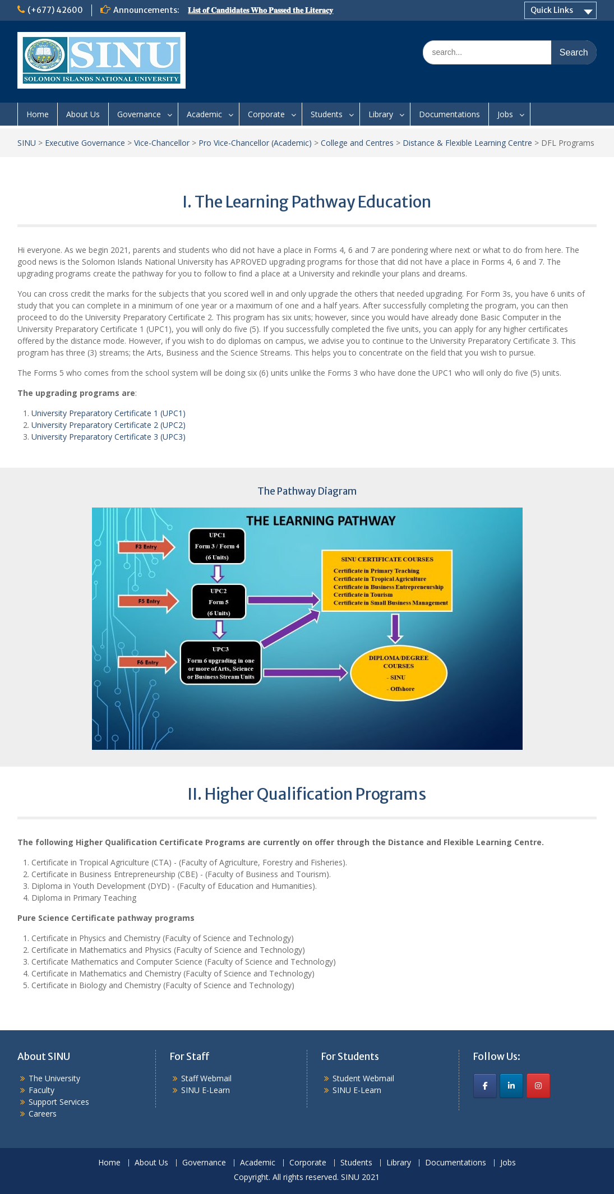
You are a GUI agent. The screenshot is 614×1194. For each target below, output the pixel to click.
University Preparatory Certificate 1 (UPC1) (108, 413)
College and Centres (357, 142)
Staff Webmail (206, 1078)
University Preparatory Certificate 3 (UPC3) (108, 436)
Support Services (59, 1101)
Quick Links (551, 10)
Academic (204, 114)
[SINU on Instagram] (538, 1085)
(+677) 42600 (55, 10)
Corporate (266, 114)
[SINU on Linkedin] (511, 1085)
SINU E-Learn (205, 1090)
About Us (83, 114)
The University (54, 1078)
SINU (26, 142)
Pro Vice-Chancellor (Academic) (255, 142)
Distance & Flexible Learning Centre (467, 142)
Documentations (449, 114)
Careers (43, 1113)
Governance (139, 114)
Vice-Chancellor (162, 142)
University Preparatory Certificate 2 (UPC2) (108, 424)
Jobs (505, 114)
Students (327, 114)
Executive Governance (85, 142)
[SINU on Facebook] (485, 1085)
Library (380, 114)
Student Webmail (363, 1078)
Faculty (41, 1090)
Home (37, 114)
